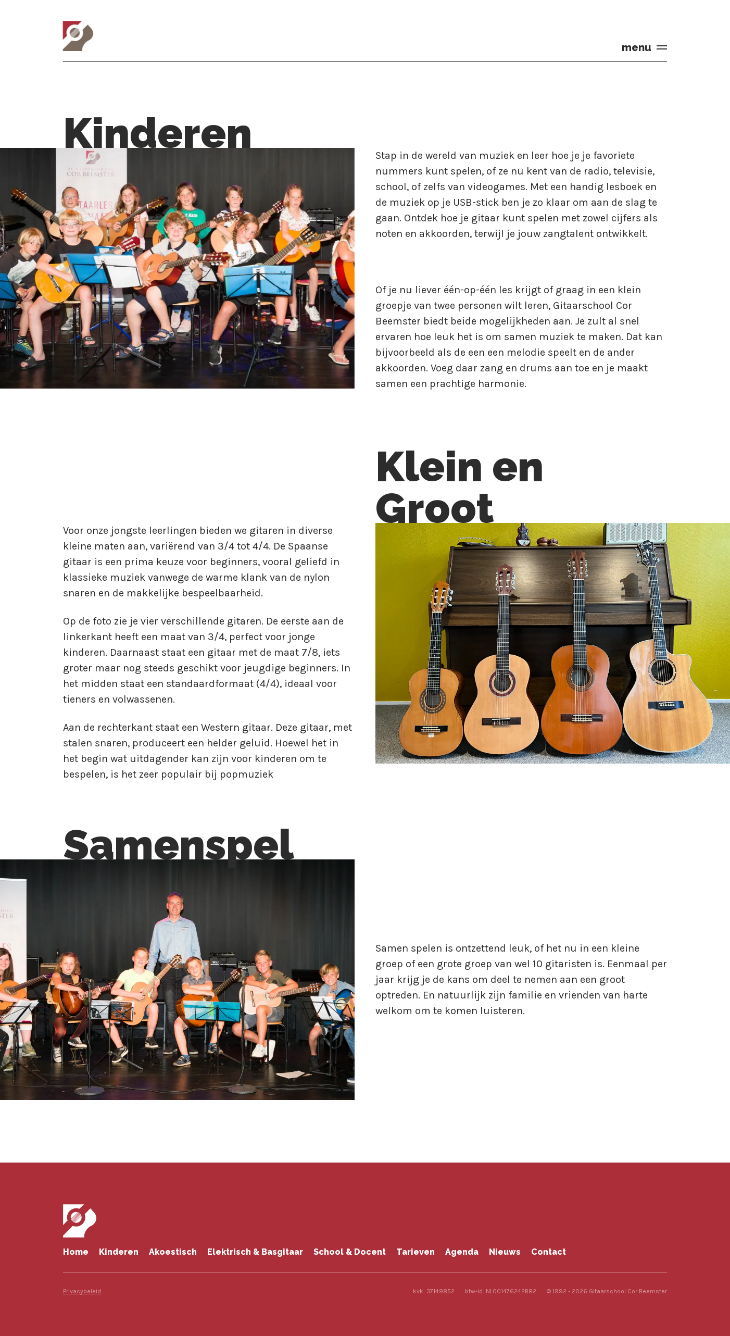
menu (636, 47)
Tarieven (415, 1252)
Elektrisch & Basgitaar (255, 1252)
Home (76, 1252)
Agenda (462, 1252)
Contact (548, 1252)
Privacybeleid (82, 1291)
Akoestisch (173, 1252)
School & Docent (349, 1252)
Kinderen (119, 1252)
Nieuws (505, 1252)
